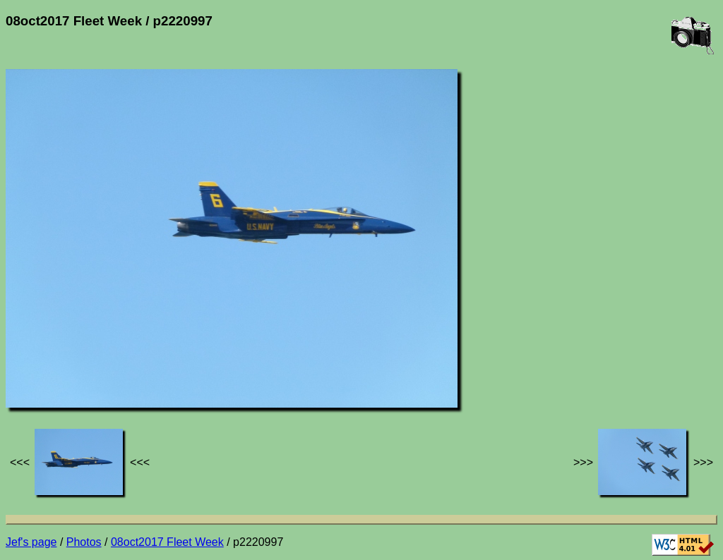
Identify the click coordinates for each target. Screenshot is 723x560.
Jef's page (31, 542)
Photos (84, 542)
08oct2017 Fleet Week (167, 542)
